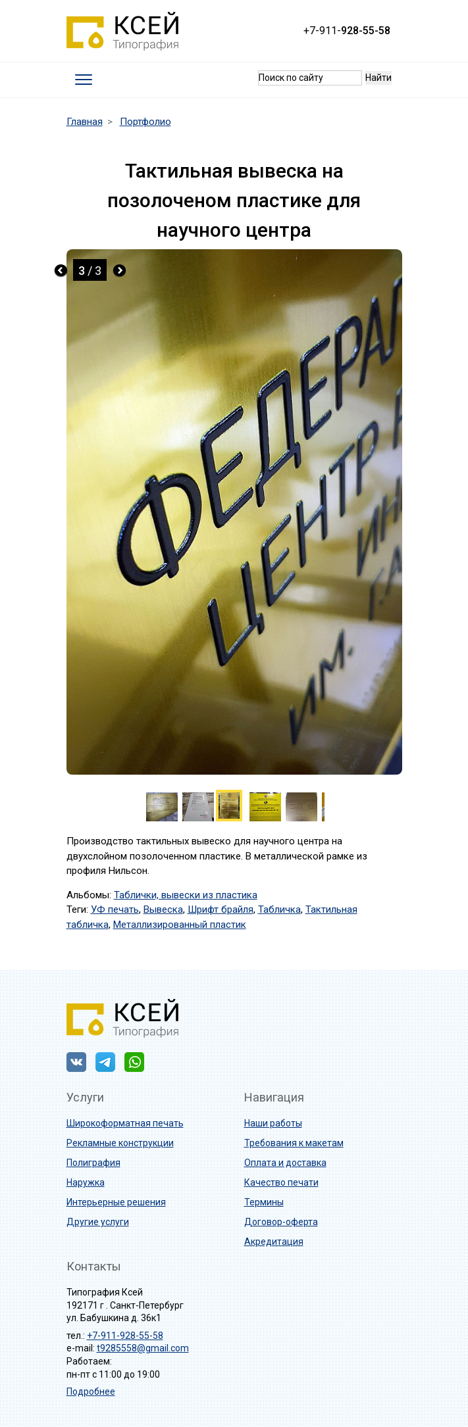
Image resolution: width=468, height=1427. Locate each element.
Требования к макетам (294, 1143)
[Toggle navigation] (83, 79)
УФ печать (115, 909)
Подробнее (90, 1391)
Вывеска (163, 909)
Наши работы (273, 1123)
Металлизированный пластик (179, 925)
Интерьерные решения (116, 1202)
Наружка (85, 1182)
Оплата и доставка (285, 1162)
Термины (264, 1202)
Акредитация (273, 1241)
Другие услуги (97, 1222)
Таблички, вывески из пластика (185, 895)
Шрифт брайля (220, 909)
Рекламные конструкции (120, 1143)
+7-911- (346, 30)
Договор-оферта (281, 1222)
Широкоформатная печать (125, 1123)
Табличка (279, 909)
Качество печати (281, 1182)
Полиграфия (93, 1162)
